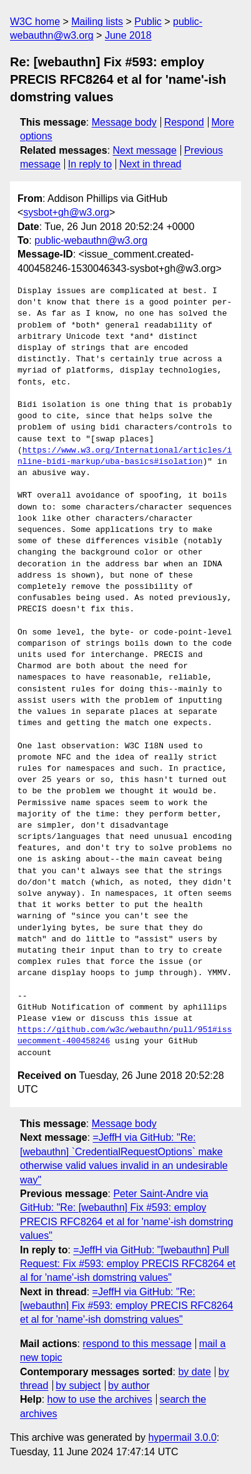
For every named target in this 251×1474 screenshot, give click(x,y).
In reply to (90, 164)
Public (148, 21)
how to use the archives (99, 1399)
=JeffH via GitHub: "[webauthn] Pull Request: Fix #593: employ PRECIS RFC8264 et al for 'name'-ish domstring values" (127, 1264)
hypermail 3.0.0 (182, 1437)
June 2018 (128, 35)
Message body (124, 122)
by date (194, 1371)
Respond (184, 122)
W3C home (35, 21)
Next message (145, 150)
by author (129, 1385)
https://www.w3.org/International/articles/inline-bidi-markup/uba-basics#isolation (124, 456)
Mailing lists (97, 21)
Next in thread (150, 164)
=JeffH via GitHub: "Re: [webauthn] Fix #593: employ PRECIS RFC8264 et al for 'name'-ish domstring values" (127, 1305)
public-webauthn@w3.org (90, 240)
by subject (78, 1385)
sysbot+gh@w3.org (66, 212)
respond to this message (136, 1343)
